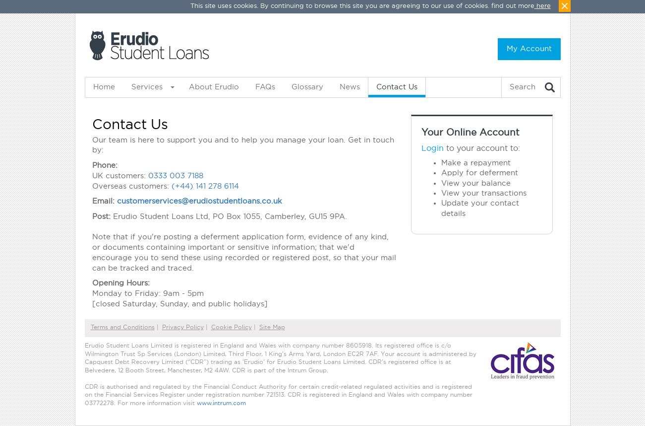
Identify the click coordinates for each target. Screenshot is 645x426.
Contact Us (396, 87)
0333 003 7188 (175, 176)
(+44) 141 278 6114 (205, 186)
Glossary (307, 87)
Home (104, 87)
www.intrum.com (221, 403)
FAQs (265, 87)
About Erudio (214, 87)
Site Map (272, 327)
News (350, 87)
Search (522, 87)
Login (432, 148)
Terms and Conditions (123, 327)
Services (147, 87)
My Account (529, 49)
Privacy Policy (183, 327)
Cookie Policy (231, 327)
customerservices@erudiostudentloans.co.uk (199, 201)
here (543, 6)
